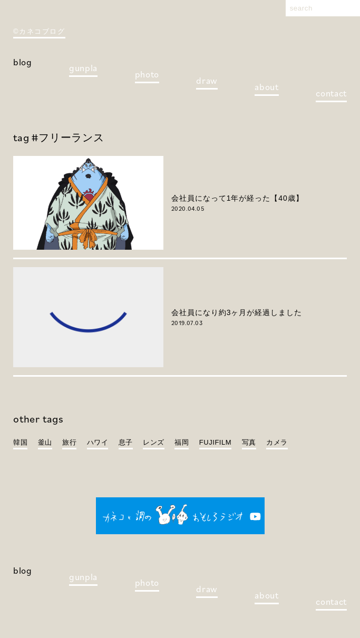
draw (207, 80)
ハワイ (98, 442)
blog (22, 62)
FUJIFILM (215, 442)
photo (147, 74)
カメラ (277, 442)
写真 (249, 442)
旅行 (69, 442)
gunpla (83, 68)
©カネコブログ (39, 31)
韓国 (20, 442)
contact (331, 93)
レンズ (153, 442)
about (266, 87)
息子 (126, 442)
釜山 (45, 442)
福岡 (181, 442)
